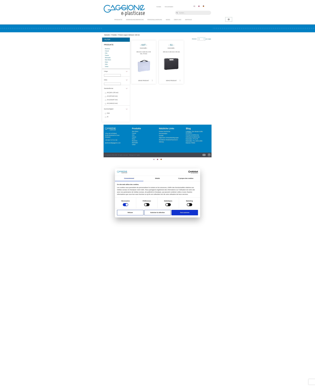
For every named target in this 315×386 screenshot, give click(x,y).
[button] (173, 13)
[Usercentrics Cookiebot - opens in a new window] (189, 172)
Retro (133, 139)
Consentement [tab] (129, 178)
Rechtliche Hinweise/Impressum (168, 140)
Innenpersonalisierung (192, 135)
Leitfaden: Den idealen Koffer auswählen (194, 132)
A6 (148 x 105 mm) (112, 92)
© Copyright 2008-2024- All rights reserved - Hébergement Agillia (122, 155)
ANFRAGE (188, 19)
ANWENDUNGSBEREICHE (135, 19)
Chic (133, 135)
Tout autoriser (184, 212)
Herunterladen (169, 6)
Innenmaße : (143, 59)
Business (134, 141)
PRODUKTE (118, 19)
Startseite (107, 35)
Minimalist (135, 142)
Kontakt (159, 6)
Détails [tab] (157, 178)
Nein (108, 113)
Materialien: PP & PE (192, 139)
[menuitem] (194, 6)
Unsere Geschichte (164, 131)
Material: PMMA (190, 143)
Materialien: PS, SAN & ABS (194, 141)
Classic (134, 137)
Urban (134, 144)
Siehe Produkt (143, 80)
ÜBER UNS (177, 19)
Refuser (130, 212)
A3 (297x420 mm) (112, 96)
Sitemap (161, 142)
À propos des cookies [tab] (185, 178)
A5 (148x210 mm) (112, 103)
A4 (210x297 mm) (112, 99)
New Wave (135, 131)
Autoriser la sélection (157, 212)
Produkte (114, 35)
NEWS (168, 19)
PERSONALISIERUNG (154, 19)
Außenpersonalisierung (192, 137)
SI (107, 116)
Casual (134, 133)
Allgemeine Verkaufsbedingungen (169, 137)
